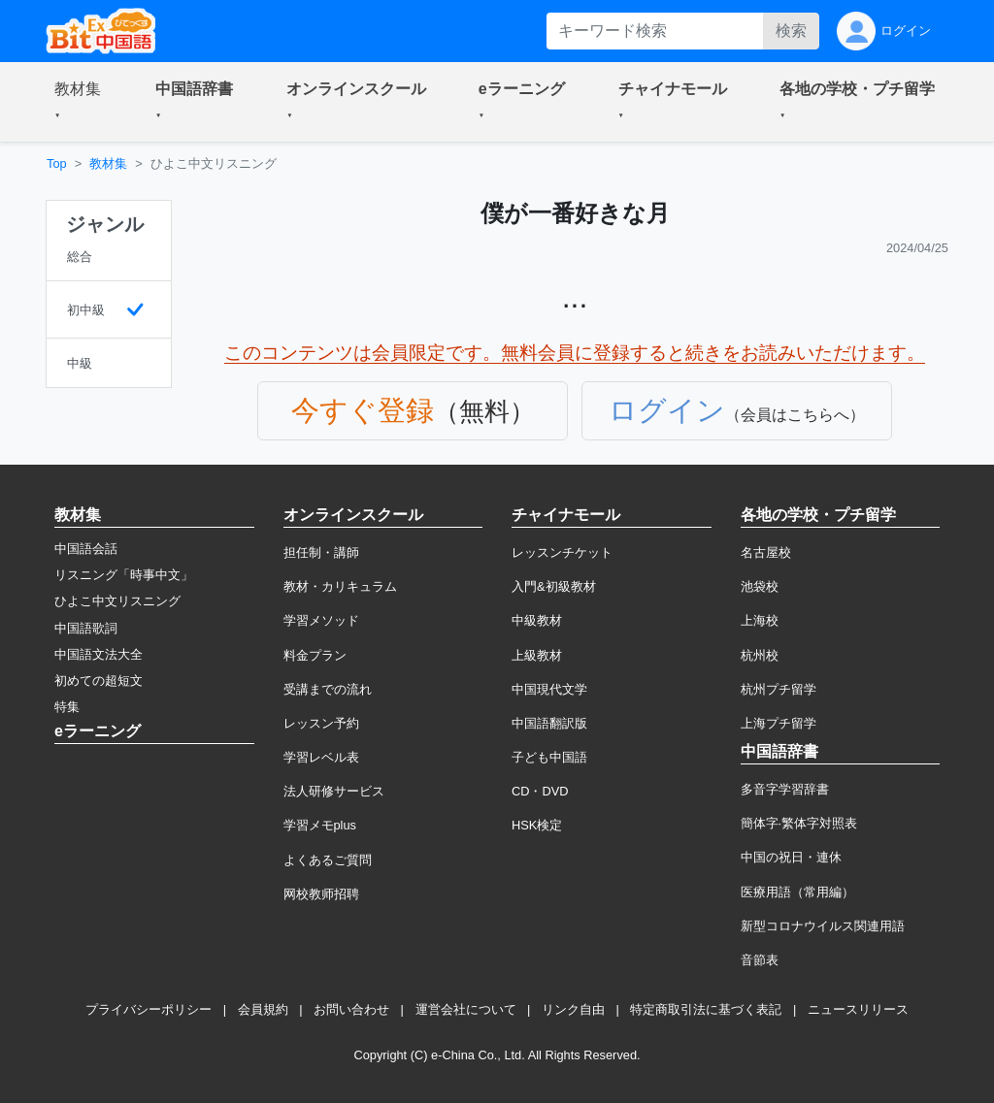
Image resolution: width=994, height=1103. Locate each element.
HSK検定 (537, 825)
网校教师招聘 (321, 894)
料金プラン (315, 655)
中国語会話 (85, 548)
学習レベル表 (321, 757)
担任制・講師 (321, 552)
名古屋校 (766, 552)
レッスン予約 (321, 723)
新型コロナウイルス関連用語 (823, 926)
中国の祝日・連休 (791, 857)
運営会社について (465, 1009)
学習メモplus (319, 825)
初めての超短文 (98, 680)
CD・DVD (540, 791)
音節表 (760, 960)
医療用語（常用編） (797, 892)
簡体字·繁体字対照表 (799, 823)
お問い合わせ (351, 1009)
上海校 (760, 620)
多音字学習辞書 (785, 789)
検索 (791, 30)
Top (57, 163)
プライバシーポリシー (148, 1009)
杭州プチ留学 (778, 689)
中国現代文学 (549, 689)
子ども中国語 (549, 757)
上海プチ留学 (778, 723)
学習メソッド (321, 620)
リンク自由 (573, 1009)
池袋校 (760, 586)
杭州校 (760, 655)
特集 (67, 706)
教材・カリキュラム (340, 586)
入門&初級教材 (554, 586)
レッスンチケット (562, 552)
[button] (81, 102)
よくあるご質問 (327, 860)
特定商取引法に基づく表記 (705, 1009)
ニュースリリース (858, 1009)
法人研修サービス (333, 791)
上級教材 (537, 655)
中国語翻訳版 (549, 723)
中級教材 (537, 620)
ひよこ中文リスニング (117, 601)
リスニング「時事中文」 (123, 575)
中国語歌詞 (85, 628)
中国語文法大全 (98, 654)
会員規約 (263, 1009)
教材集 (108, 163)
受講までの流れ (327, 689)
